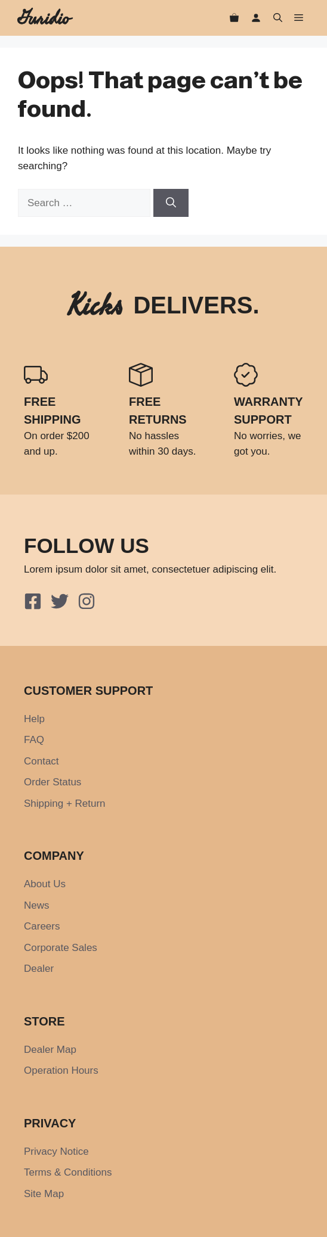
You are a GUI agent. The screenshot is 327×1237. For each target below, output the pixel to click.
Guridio (44, 18)
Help (34, 719)
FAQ (34, 739)
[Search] (171, 203)
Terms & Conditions (68, 1172)
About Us (45, 884)
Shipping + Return (65, 803)
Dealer (39, 968)
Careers (42, 926)
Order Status (52, 782)
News (37, 905)
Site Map (44, 1193)
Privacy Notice (56, 1151)
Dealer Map (50, 1049)
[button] (277, 18)
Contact (41, 761)
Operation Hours (61, 1070)
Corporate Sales (60, 947)
